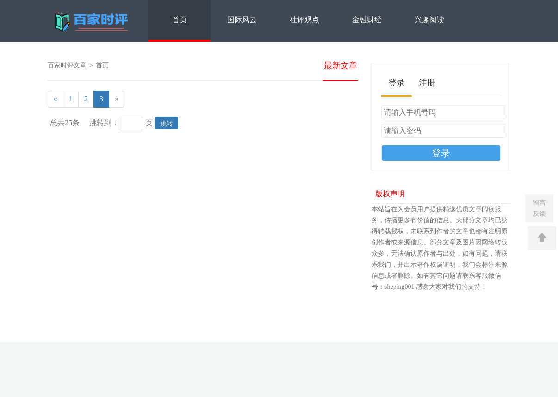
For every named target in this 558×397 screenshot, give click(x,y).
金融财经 (367, 20)
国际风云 (242, 20)
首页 (179, 20)
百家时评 (92, 21)
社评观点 (304, 20)
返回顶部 (542, 238)
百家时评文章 (67, 65)
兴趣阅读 (429, 20)
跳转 (166, 123)
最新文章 (340, 65)
